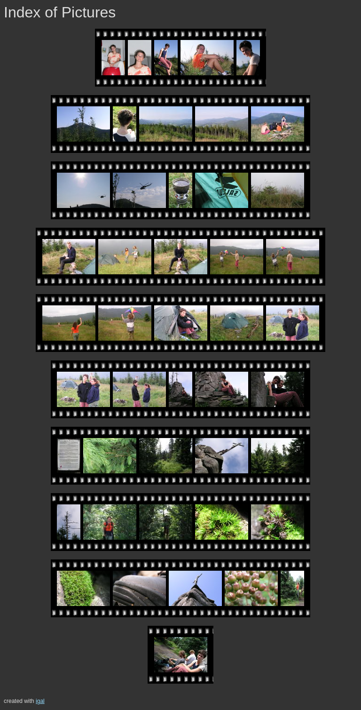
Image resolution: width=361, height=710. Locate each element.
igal (40, 701)
